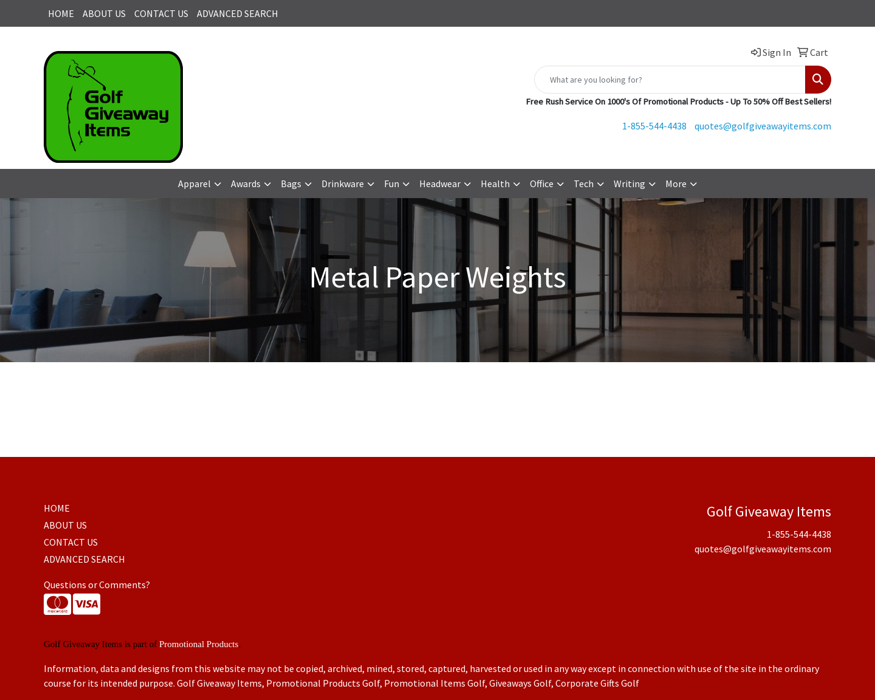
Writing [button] (629, 183)
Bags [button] (291, 183)
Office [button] (542, 183)
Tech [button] (584, 183)
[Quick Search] (670, 80)
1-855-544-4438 (654, 126)
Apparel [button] (194, 183)
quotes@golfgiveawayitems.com (763, 126)
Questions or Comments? (97, 584)
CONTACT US (161, 13)
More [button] (676, 183)
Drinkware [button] (342, 183)
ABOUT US (104, 13)
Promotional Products (198, 644)
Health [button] (495, 183)
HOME (61, 13)
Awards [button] (246, 183)
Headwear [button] (440, 183)
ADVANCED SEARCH (237, 13)
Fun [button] (391, 183)
